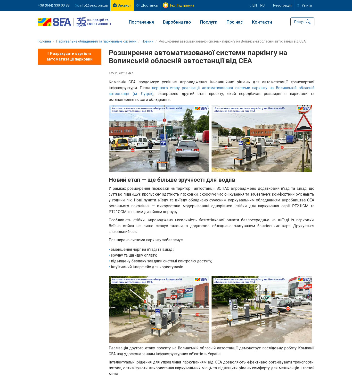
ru (262, 5)
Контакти (262, 22)
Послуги (208, 22)
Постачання (141, 22)
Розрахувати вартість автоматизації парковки (69, 56)
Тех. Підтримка (181, 5)
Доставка (149, 5)
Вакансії (124, 5)
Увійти (307, 5)
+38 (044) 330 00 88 (54, 5)
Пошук (299, 22)
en (253, 5)
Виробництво (177, 22)
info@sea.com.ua (94, 5)
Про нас (235, 22)
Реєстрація (282, 5)
